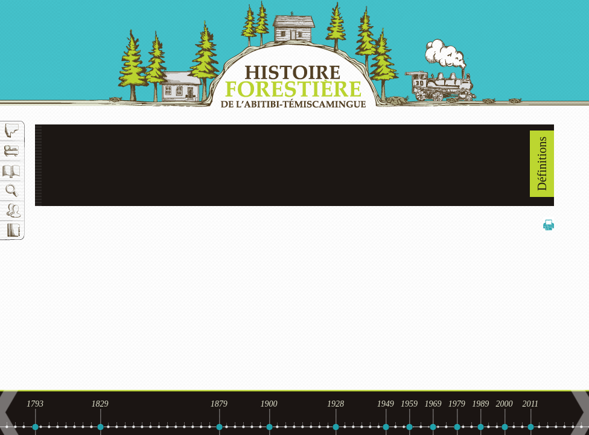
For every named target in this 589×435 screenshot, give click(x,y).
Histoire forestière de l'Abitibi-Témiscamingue (294, 54)
